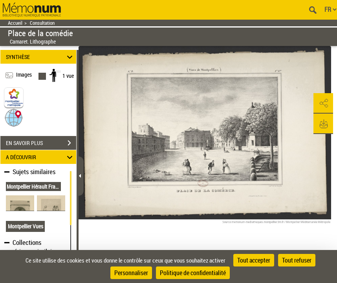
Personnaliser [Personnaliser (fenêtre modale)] (131, 272)
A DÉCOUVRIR (40, 157)
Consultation (42, 23)
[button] (14, 117)
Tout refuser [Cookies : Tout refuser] (296, 260)
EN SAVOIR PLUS (41, 143)
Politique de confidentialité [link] (193, 272)
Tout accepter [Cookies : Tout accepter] (253, 260)
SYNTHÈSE (40, 57)
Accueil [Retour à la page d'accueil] (15, 23)
